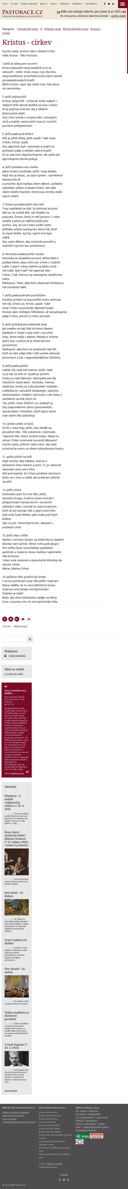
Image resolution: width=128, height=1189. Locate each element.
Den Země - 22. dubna (14, 894)
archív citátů (118, 16)
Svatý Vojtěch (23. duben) (16, 941)
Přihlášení (11, 651)
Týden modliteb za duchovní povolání (17, 1016)
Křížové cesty (52, 29)
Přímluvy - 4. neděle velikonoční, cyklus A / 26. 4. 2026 (14, 802)
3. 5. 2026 (9, 673)
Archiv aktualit (11, 1090)
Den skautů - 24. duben (15, 970)
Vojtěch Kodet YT (87, 1117)
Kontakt (64, 1174)
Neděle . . (9, 693)
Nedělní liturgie (17, 773)
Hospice (83, 1110)
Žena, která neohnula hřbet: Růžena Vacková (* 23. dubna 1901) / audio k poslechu (16, 838)
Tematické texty (27, 29)
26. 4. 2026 (18, 673)
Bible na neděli (14, 669)
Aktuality (10, 786)
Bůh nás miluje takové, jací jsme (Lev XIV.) (91, 11)
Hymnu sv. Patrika (54, 1163)
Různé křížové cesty (75, 29)
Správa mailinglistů (17, 655)
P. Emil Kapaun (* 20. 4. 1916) (16, 1046)
